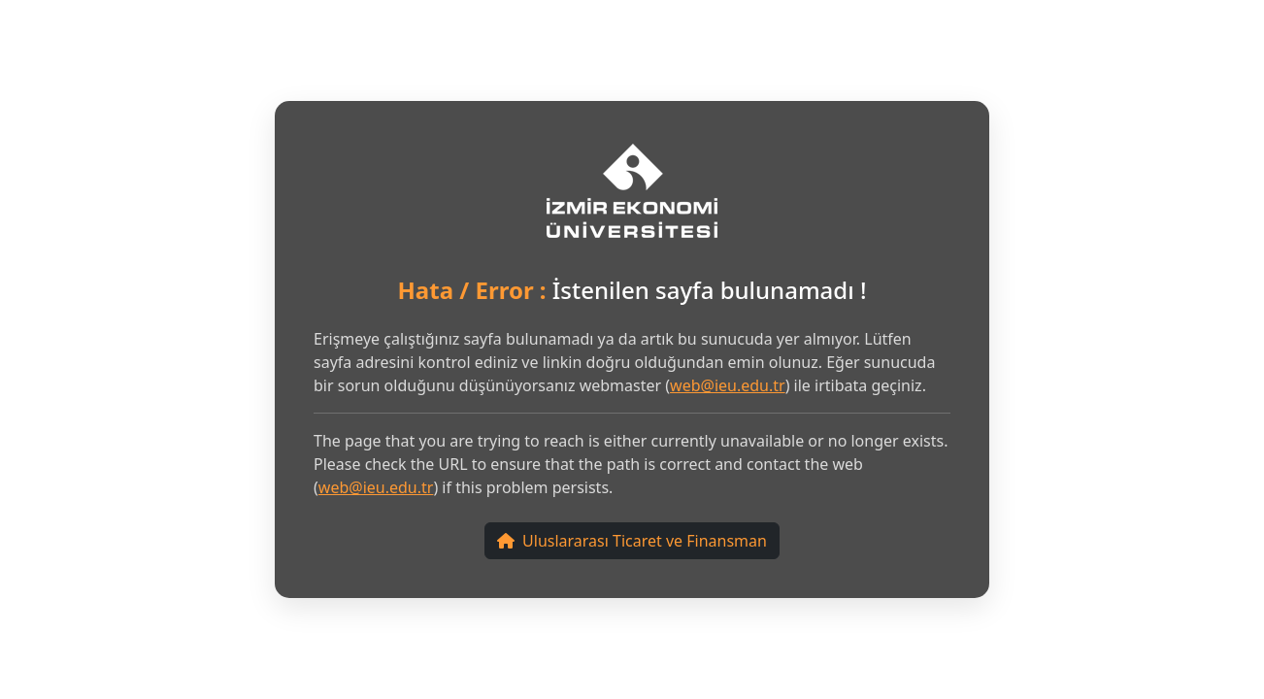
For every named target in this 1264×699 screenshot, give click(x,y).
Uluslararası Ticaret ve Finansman (632, 540)
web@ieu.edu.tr (727, 385)
